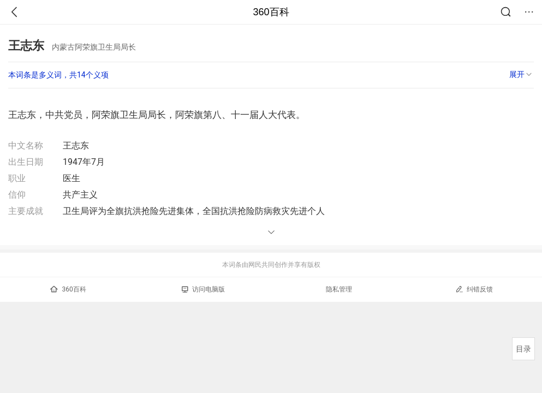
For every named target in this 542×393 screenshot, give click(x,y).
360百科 (271, 12)
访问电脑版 (203, 289)
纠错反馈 (474, 289)
